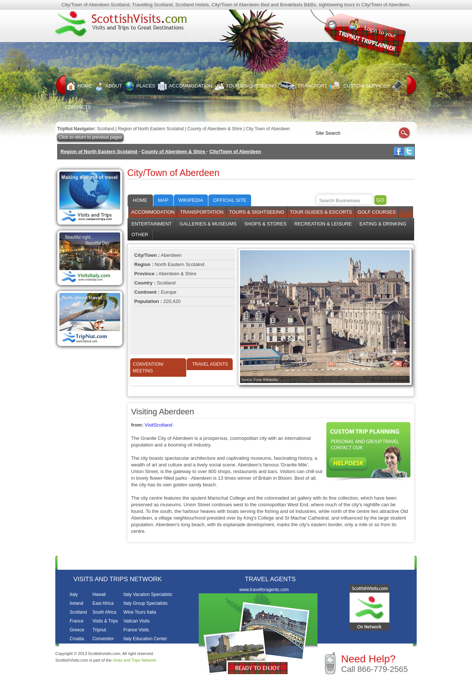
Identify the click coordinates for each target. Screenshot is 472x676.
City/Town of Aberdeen (235, 151)
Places (139, 86)
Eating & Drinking (383, 224)
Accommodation (184, 86)
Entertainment (152, 224)
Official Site (230, 200)
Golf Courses (377, 212)
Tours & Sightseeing (256, 212)
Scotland (105, 128)
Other (140, 234)
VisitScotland (158, 425)
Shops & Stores (265, 224)
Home (79, 86)
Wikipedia (190, 200)
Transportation (201, 212)
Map (163, 200)
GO (380, 200)
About (108, 86)
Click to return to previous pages (90, 137)
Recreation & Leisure (323, 224)
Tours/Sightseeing (246, 86)
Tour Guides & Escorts (321, 212)
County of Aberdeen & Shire (215, 128)
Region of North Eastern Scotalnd (151, 128)
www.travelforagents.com (264, 589)
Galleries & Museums (208, 224)
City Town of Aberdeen (268, 128)
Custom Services (359, 86)
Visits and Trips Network (134, 660)
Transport (303, 86)
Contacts (363, 562)
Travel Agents (210, 364)
